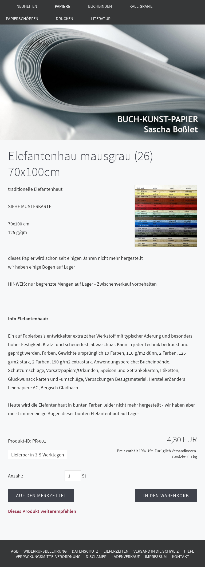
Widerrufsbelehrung (45, 551)
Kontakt (180, 556)
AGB (14, 551)
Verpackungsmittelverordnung (48, 556)
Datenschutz (85, 551)
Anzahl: (15, 476)
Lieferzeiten (116, 551)
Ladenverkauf (126, 556)
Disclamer (96, 556)
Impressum (156, 556)
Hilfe (189, 551)
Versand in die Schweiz (156, 551)
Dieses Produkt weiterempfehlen (42, 511)
